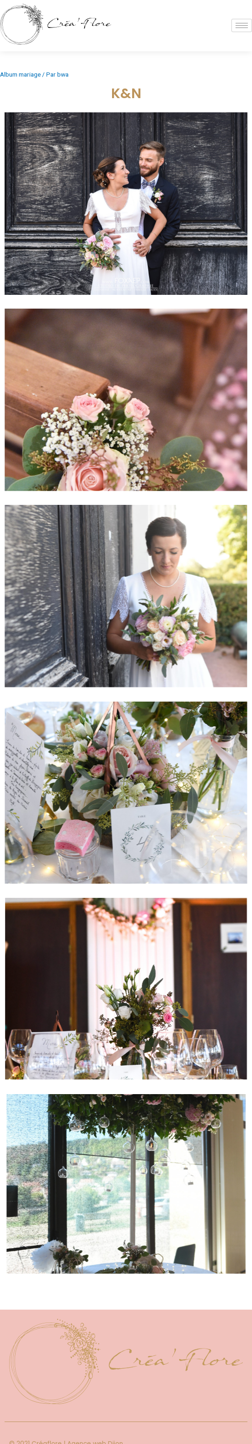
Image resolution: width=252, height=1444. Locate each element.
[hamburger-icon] (241, 25)
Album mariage (20, 74)
